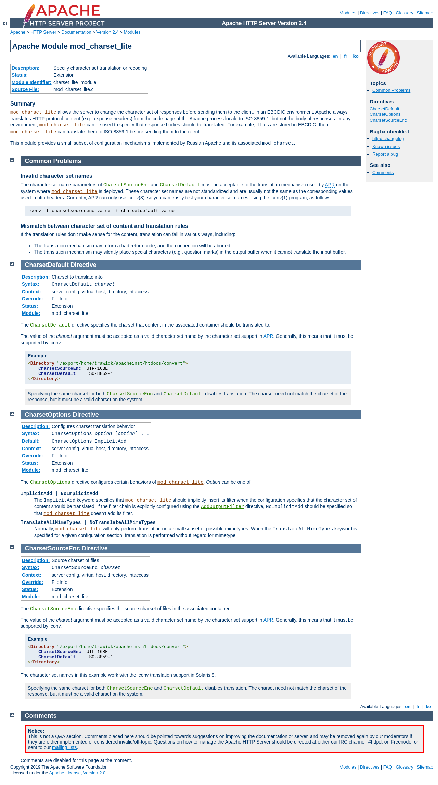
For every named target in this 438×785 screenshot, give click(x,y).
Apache (17, 32)
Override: (32, 299)
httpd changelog (388, 138)
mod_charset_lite (33, 112)
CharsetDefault (384, 108)
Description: (26, 68)
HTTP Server (43, 32)
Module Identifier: (32, 82)
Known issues (386, 146)
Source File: (25, 89)
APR (330, 184)
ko (356, 56)
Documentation (76, 32)
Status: (20, 75)
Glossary (404, 12)
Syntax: (30, 284)
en (335, 56)
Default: (31, 441)
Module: (31, 313)
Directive (83, 264)
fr (346, 56)
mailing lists (64, 747)
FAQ (387, 12)
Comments (383, 172)
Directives (369, 12)
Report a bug (385, 154)
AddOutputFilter (222, 507)
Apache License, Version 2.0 (77, 772)
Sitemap (425, 12)
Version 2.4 (107, 32)
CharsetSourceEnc (388, 120)
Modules (347, 12)
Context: (31, 291)
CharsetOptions (385, 114)
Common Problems (391, 90)
